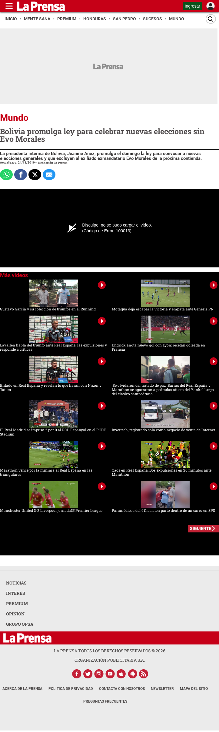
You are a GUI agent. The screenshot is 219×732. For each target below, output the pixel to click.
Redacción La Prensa (53, 163)
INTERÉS (15, 593)
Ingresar (192, 6)
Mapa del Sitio (194, 689)
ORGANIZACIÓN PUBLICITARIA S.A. (110, 660)
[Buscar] (211, 19)
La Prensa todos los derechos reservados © (109, 651)
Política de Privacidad (70, 689)
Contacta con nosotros (122, 689)
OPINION (15, 614)
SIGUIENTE (200, 528)
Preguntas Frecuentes (105, 701)
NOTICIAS (16, 583)
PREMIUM (17, 603)
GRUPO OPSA (19, 624)
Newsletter (162, 689)
